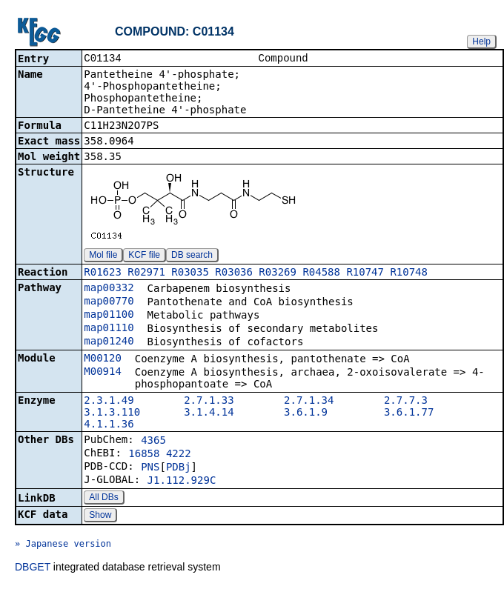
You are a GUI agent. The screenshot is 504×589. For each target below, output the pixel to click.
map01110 (108, 329)
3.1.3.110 (112, 413)
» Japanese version (63, 545)
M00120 (103, 359)
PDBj (178, 468)
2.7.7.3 (406, 401)
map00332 (108, 289)
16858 (143, 455)
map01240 (108, 342)
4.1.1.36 (108, 425)
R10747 (365, 273)
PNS (150, 468)
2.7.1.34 (309, 401)
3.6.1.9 (306, 413)
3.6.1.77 (409, 413)
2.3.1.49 (108, 401)
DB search (192, 256)
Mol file (103, 256)
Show (100, 516)
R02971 (146, 273)
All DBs (103, 498)
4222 (178, 455)
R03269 (277, 273)
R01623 (103, 273)
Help (481, 41)
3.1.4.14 (208, 413)
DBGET (32, 568)
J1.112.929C (181, 481)
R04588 (321, 273)
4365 (153, 441)
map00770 (108, 302)
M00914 (103, 373)
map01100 (108, 316)
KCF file (144, 256)
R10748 (409, 273)
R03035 (190, 273)
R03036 (234, 273)
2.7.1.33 (208, 401)
